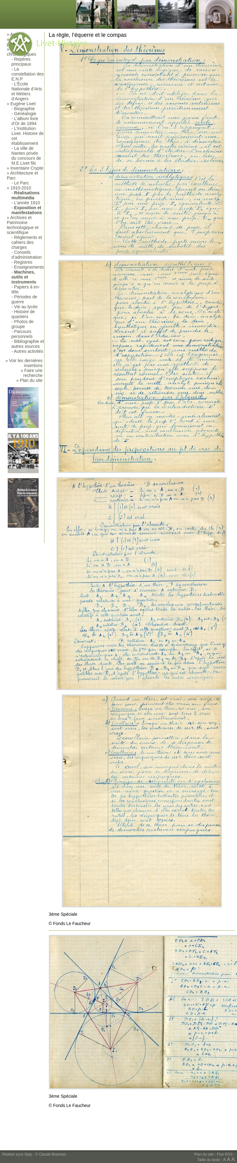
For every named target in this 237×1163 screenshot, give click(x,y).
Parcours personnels (22, 334)
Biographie (24, 108)
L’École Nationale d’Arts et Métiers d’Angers (26, 91)
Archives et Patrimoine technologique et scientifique (23, 225)
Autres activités (28, 351)
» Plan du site (29, 380)
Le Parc (21, 182)
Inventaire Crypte (27, 168)
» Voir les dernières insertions (24, 363)
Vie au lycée (26, 306)
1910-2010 (21, 187)
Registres (23, 262)
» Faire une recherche (32, 373)
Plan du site (204, 1154)
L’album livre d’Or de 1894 (24, 121)
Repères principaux (21, 62)
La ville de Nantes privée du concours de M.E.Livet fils (26, 156)
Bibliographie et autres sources (27, 344)
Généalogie (25, 113)
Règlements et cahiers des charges (26, 242)
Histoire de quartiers (23, 314)
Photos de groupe (22, 324)
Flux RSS (225, 1154)
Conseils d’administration (26, 255)
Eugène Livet (23, 103)
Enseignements (29, 267)
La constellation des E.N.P (27, 74)
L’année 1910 (27, 202)
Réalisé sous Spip (17, 1154)
